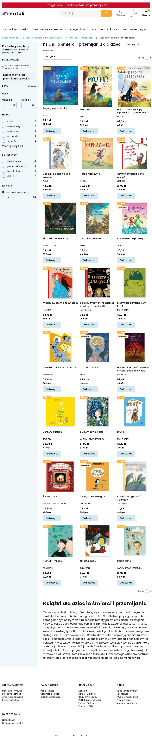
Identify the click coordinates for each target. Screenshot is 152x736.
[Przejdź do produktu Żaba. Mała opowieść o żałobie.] (60, 153)
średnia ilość (14, 171)
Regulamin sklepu (87, 696)
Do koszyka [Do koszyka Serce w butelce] (51, 453)
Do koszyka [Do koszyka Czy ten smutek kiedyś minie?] (126, 195)
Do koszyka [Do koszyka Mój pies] (89, 131)
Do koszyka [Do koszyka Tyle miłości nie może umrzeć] (51, 389)
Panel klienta (47, 690)
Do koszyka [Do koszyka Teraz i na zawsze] (89, 260)
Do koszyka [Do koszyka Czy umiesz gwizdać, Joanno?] (126, 518)
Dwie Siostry (13, 126)
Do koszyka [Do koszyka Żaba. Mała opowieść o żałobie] (51, 195)
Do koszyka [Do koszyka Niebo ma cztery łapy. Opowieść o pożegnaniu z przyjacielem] (126, 131)
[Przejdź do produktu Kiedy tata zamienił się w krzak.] (134, 282)
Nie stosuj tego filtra (18, 192)
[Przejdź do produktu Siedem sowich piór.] (97, 411)
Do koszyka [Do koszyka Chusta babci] (89, 582)
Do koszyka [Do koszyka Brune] (126, 453)
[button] (106, 13)
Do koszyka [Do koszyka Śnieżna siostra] (51, 518)
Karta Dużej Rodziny (13, 699)
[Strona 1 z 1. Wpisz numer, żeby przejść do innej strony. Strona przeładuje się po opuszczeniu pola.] (147, 57)
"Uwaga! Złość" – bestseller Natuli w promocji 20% (76, 5)
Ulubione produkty (50, 696)
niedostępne (14, 161)
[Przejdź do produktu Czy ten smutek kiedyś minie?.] (134, 153)
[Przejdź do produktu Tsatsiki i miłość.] (60, 540)
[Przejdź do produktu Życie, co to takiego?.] (97, 476)
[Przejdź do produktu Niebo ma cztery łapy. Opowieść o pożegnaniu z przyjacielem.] (134, 86)
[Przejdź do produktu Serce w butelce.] (60, 411)
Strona (141, 57)
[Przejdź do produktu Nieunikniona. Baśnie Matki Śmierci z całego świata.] (134, 347)
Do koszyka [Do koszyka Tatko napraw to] (89, 195)
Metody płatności (11, 693)
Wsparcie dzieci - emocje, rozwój (80, 38)
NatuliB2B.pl (8, 719)
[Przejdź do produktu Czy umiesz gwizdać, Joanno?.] (134, 476)
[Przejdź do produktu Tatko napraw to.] (97, 153)
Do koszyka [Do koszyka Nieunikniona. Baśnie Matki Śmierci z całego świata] (126, 389)
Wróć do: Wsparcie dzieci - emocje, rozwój (15, 66)
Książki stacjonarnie (127, 690)
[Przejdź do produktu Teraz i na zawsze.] (97, 218)
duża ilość (12, 176)
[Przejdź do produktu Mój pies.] (97, 86)
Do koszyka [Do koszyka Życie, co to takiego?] (89, 518)
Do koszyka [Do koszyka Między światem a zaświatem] (51, 324)
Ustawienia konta (49, 693)
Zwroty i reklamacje (12, 696)
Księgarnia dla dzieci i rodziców (16, 38)
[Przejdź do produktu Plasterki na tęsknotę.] (60, 218)
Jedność (12, 141)
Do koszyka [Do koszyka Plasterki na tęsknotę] (51, 260)
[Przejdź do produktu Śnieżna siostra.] (60, 476)
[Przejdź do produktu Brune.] (134, 411)
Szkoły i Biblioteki (87, 693)
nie (8, 197)
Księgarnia (39, 38)
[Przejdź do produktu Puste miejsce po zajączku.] (134, 218)
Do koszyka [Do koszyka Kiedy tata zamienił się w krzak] (126, 324)
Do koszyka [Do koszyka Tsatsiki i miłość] (51, 582)
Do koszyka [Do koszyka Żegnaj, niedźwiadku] (51, 131)
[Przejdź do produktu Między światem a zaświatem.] (60, 282)
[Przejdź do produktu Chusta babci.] (97, 540)
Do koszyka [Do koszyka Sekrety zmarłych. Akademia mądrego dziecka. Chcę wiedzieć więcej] (89, 324)
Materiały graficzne (127, 703)
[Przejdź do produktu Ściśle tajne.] (134, 540)
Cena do (26, 99)
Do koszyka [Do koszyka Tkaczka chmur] (89, 389)
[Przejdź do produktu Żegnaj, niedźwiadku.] (60, 85)
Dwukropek (13, 131)
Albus (10, 121)
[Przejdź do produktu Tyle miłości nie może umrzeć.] (60, 347)
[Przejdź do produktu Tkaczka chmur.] (97, 347)
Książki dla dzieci (54, 38)
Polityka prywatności (89, 699)
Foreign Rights (86, 703)
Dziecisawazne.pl (11, 722)
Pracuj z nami (124, 699)
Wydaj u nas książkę (127, 696)
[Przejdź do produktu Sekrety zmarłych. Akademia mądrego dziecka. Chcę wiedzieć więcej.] (97, 282)
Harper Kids (13, 136)
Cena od (7, 99)
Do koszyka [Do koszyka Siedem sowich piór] (89, 453)
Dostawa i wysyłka (12, 690)
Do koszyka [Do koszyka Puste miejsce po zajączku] (126, 260)
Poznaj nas (122, 693)
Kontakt (82, 690)
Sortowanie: (49, 50)
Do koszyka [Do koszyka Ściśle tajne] (126, 582)
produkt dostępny (17, 166)
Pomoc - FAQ (85, 706)
